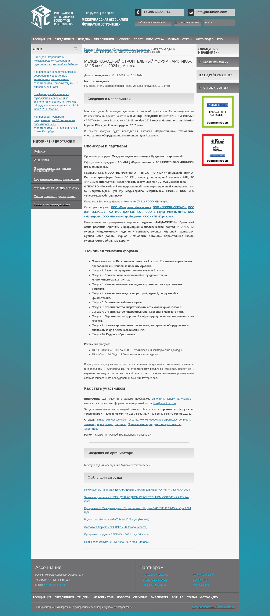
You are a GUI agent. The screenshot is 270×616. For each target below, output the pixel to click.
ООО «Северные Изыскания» (131, 207)
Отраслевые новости (155, 579)
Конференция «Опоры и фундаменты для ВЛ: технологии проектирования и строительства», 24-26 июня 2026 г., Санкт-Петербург (56, 124)
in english (108, 13)
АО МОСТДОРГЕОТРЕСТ (125, 211)
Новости (124, 39)
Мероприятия (104, 39)
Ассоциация (42, 39)
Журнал (177, 597)
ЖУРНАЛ (173, 39)
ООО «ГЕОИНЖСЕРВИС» (169, 207)
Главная (88, 49)
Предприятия (64, 39)
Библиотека (155, 39)
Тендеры (84, 39)
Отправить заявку (216, 87)
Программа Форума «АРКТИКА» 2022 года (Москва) (116, 534)
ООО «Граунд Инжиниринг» (165, 211)
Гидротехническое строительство (56, 179)
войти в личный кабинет (152, 22)
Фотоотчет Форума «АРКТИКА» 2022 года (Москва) (116, 527)
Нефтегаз (40, 151)
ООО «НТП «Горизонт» (157, 216)
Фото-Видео (204, 39)
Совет (138, 39)
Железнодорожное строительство (56, 187)
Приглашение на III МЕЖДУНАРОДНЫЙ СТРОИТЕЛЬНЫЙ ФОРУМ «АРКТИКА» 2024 (137, 489)
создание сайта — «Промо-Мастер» (213, 607)
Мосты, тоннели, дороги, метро (54, 196)
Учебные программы (155, 584)
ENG (220, 39)
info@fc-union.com (212, 12)
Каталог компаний (203, 574)
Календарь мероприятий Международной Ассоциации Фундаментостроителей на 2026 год (56, 61)
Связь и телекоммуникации (52, 204)
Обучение (140, 597)
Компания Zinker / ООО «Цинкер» (145, 201)
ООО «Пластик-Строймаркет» (122, 216)
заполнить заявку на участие (171, 398)
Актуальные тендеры (155, 574)
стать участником (189, 22)
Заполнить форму (216, 61)
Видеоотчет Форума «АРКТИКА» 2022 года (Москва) (116, 519)
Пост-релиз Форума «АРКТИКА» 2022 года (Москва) (116, 541)
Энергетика (41, 159)
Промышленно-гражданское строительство (52, 170)
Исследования (200, 584)
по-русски (92, 13)
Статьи (187, 39)
